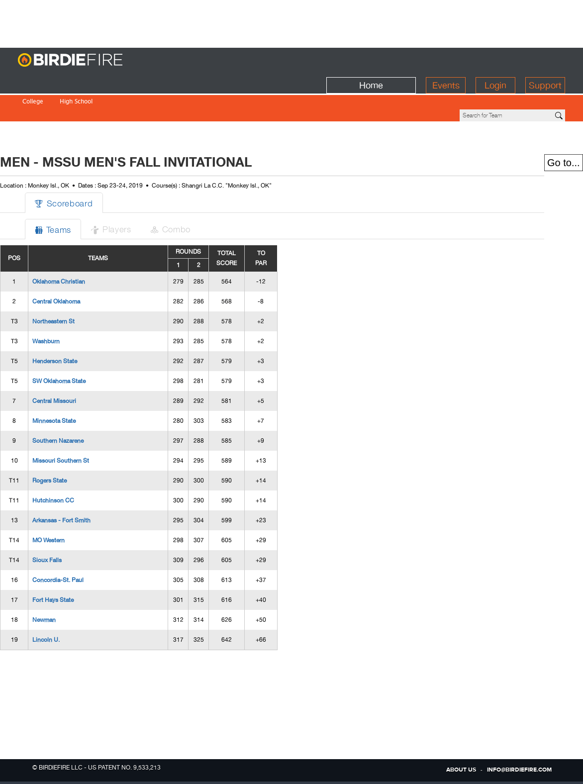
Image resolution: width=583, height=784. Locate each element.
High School (76, 81)
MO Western (66, 506)
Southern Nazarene (75, 406)
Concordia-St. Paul (75, 546)
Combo (195, 194)
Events (446, 60)
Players (133, 194)
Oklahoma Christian (76, 247)
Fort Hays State (71, 566)
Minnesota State (72, 387)
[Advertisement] (291, 22)
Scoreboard (83, 169)
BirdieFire (90, 60)
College (32, 81)
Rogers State (67, 446)
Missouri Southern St (78, 426)
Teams (72, 195)
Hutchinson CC (71, 466)
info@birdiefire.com (519, 770)
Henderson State (72, 327)
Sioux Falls (65, 526)
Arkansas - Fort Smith (79, 486)
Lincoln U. (64, 605)
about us (461, 770)
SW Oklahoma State (76, 347)
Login (495, 60)
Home (371, 60)
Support (545, 60)
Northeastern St (71, 287)
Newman (62, 586)
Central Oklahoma (74, 267)
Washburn (64, 307)
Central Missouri (72, 367)
